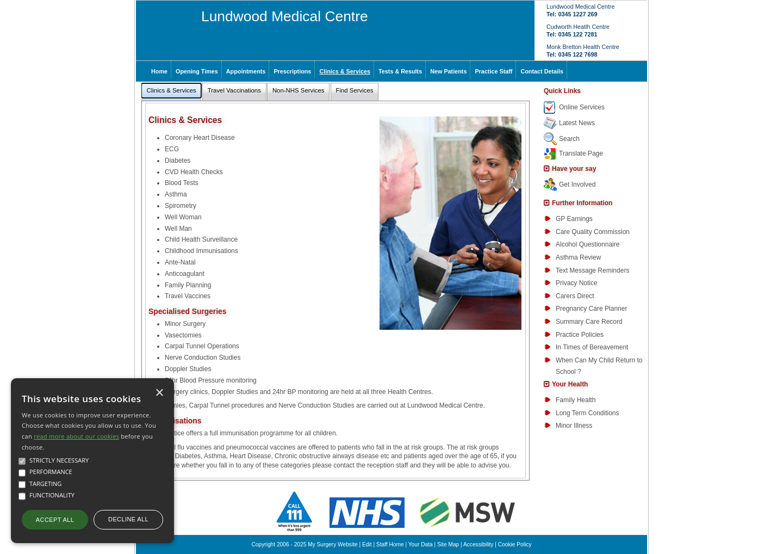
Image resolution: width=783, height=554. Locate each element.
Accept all (55, 519)
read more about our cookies (76, 436)
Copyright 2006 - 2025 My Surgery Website (305, 544)
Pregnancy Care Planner (591, 308)
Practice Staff (493, 71)
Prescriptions (292, 71)
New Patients (448, 71)
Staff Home (390, 544)
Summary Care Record (589, 321)
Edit (367, 544)
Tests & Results (400, 71)
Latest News (577, 123)
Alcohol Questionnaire (587, 244)
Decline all (128, 519)
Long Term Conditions (587, 413)
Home (159, 71)
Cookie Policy (515, 544)
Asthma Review (578, 257)
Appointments (246, 71)
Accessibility (478, 544)
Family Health (575, 400)
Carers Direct (575, 296)
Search (569, 139)
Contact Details (541, 71)
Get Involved (577, 184)
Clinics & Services (344, 71)
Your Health (570, 384)
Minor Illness (574, 425)
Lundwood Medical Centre (284, 16)
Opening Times (197, 71)
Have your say (574, 169)
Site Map (448, 544)
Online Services (582, 107)
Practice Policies (580, 334)
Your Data (420, 544)
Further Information (582, 203)
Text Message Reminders (592, 270)
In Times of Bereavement (592, 347)
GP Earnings (574, 219)
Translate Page (581, 153)
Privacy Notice (577, 283)
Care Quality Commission (593, 232)
